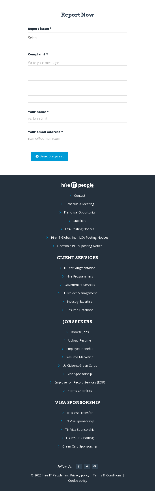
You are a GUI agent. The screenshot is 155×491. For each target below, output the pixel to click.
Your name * (38, 112)
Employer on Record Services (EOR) (79, 382)
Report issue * (40, 28)
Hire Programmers (80, 276)
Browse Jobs (80, 332)
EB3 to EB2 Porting (79, 438)
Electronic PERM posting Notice (79, 246)
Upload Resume (79, 340)
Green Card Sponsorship (79, 446)
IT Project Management (80, 293)
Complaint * (38, 54)
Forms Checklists (80, 391)
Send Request (49, 156)
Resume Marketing (79, 357)
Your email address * (45, 132)
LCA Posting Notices (79, 229)
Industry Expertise (79, 301)
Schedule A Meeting (80, 204)
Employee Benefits (79, 349)
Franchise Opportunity (79, 212)
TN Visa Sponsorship (80, 429)
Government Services (80, 285)
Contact (79, 195)
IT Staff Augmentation (79, 268)
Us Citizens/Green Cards (80, 365)
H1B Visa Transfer (80, 413)
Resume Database (80, 310)
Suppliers (79, 221)
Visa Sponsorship (80, 374)
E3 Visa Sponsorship (79, 421)
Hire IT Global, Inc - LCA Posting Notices (79, 237)
